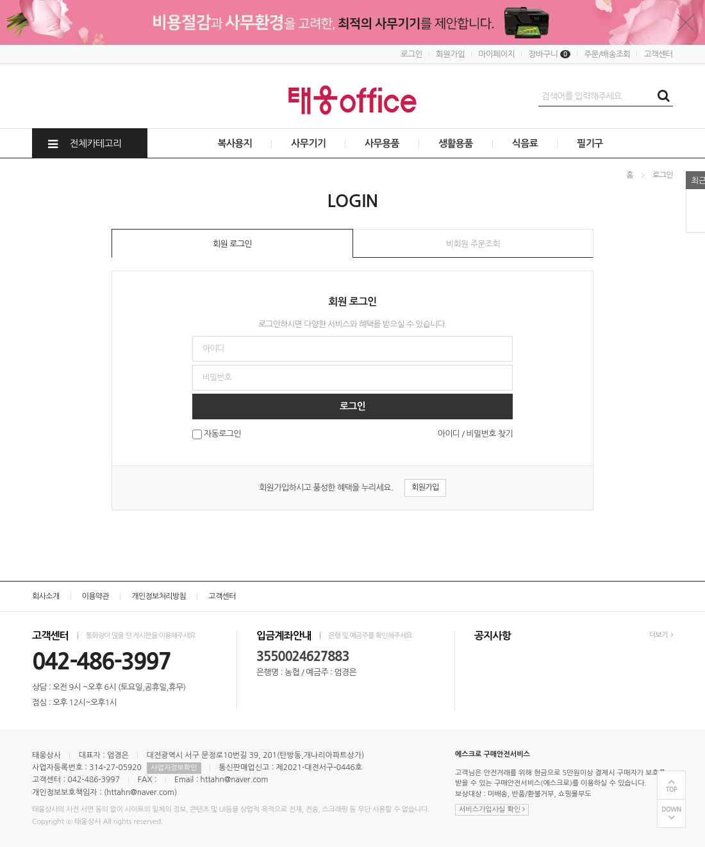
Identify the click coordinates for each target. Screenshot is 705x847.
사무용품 (382, 143)
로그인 (411, 54)
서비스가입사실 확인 (492, 809)
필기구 (589, 143)
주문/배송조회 (607, 54)
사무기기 (308, 143)
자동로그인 (222, 434)
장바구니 (549, 54)
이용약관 (96, 596)
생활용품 (455, 143)
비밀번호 (0, 158)
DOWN (671, 809)
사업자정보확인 (174, 767)
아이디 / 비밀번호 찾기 (475, 434)
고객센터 (658, 54)
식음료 (525, 143)
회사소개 (46, 596)
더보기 (661, 635)
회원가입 (450, 54)
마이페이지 (496, 54)
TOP (671, 789)
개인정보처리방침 (158, 596)
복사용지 (234, 143)
